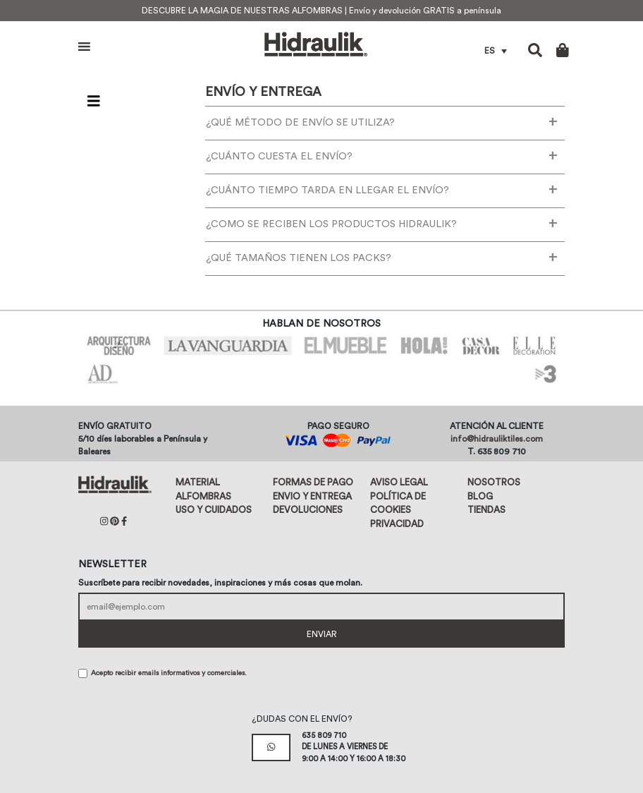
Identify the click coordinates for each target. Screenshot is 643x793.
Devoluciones (308, 509)
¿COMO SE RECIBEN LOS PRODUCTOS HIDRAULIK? (382, 223)
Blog (480, 496)
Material (198, 482)
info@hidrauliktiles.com (497, 439)
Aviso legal (399, 482)
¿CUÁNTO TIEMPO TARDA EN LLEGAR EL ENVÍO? (382, 189)
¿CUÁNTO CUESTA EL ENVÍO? (382, 155)
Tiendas (486, 509)
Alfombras (203, 496)
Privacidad (397, 523)
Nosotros (493, 482)
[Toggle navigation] (93, 101)
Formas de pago (313, 482)
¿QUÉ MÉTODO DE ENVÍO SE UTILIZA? (382, 121)
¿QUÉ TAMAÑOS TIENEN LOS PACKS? (382, 257)
